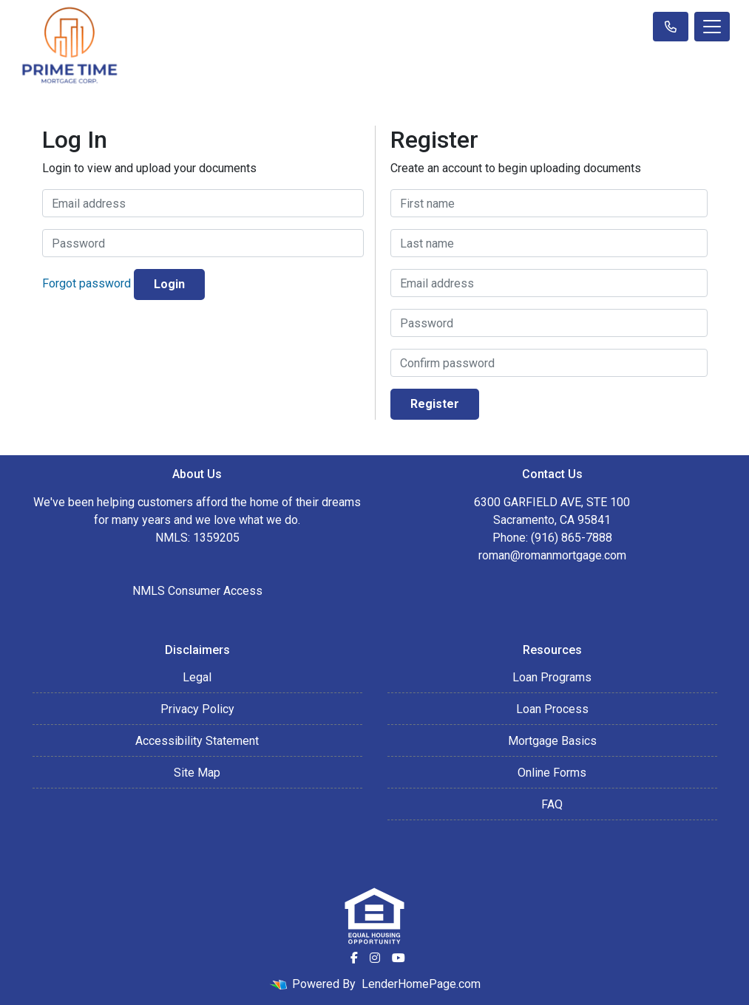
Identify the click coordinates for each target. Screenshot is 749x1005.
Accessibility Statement (197, 741)
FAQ (552, 804)
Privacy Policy (197, 709)
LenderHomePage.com (421, 984)
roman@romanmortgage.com (552, 555)
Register (434, 404)
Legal (197, 677)
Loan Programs (552, 677)
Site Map (197, 773)
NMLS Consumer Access (197, 591)
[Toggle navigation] (712, 26)
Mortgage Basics (552, 741)
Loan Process (552, 709)
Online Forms (552, 773)
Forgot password (86, 284)
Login (169, 284)
